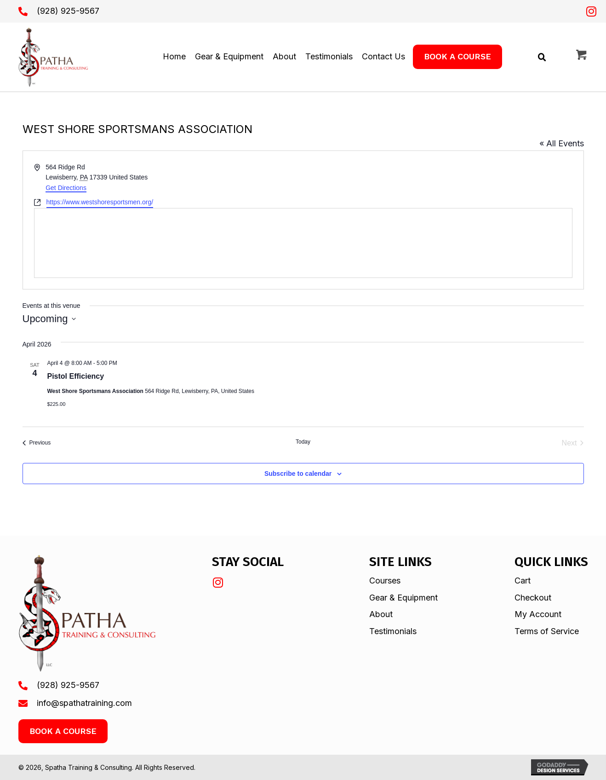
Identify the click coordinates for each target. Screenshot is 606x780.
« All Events (561, 143)
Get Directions (66, 187)
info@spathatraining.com (84, 703)
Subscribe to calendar (298, 473)
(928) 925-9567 (68, 11)
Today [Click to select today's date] (303, 442)
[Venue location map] (303, 242)
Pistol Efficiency (75, 376)
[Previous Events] (37, 443)
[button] (591, 11)
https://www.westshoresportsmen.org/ (100, 202)
